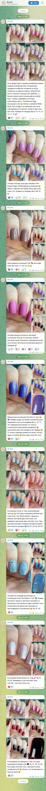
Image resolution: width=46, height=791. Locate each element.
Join (33, 3)
